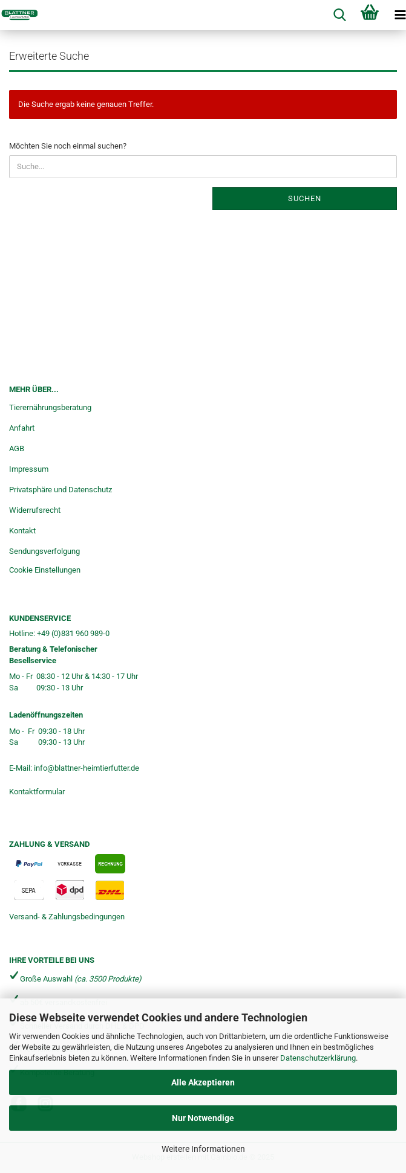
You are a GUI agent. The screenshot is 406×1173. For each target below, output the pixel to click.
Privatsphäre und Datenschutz (60, 489)
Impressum (28, 469)
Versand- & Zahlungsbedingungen (67, 916)
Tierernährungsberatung (50, 407)
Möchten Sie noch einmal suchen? (67, 145)
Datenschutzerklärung (318, 1057)
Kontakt (22, 530)
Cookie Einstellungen (44, 569)
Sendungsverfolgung (44, 551)
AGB (16, 448)
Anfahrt (21, 427)
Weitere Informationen (203, 1149)
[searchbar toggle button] (339, 15)
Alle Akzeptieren (203, 1082)
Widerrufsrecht (35, 510)
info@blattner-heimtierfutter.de (86, 768)
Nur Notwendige (203, 1118)
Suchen (304, 198)
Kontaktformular (37, 791)
